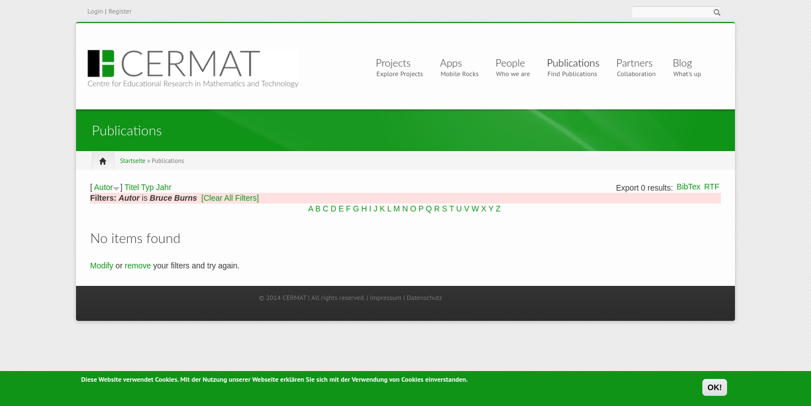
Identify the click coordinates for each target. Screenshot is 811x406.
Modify (101, 265)
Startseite (132, 161)
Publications (573, 62)
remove (137, 265)
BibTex (689, 186)
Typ (147, 187)
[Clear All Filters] (230, 197)
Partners (634, 62)
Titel (131, 187)
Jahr (163, 187)
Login (95, 11)
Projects (395, 62)
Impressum (386, 297)
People (510, 62)
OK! (714, 389)
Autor (103, 187)
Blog (682, 62)
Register (119, 11)
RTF (711, 186)
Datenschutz (424, 297)
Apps (455, 62)
